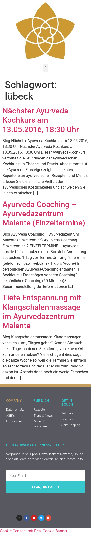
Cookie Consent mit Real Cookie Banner (33, 531)
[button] (45, 68)
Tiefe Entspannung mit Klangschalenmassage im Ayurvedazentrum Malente (41, 311)
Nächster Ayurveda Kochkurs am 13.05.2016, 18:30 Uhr (40, 120)
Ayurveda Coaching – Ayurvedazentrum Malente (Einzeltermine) (43, 214)
